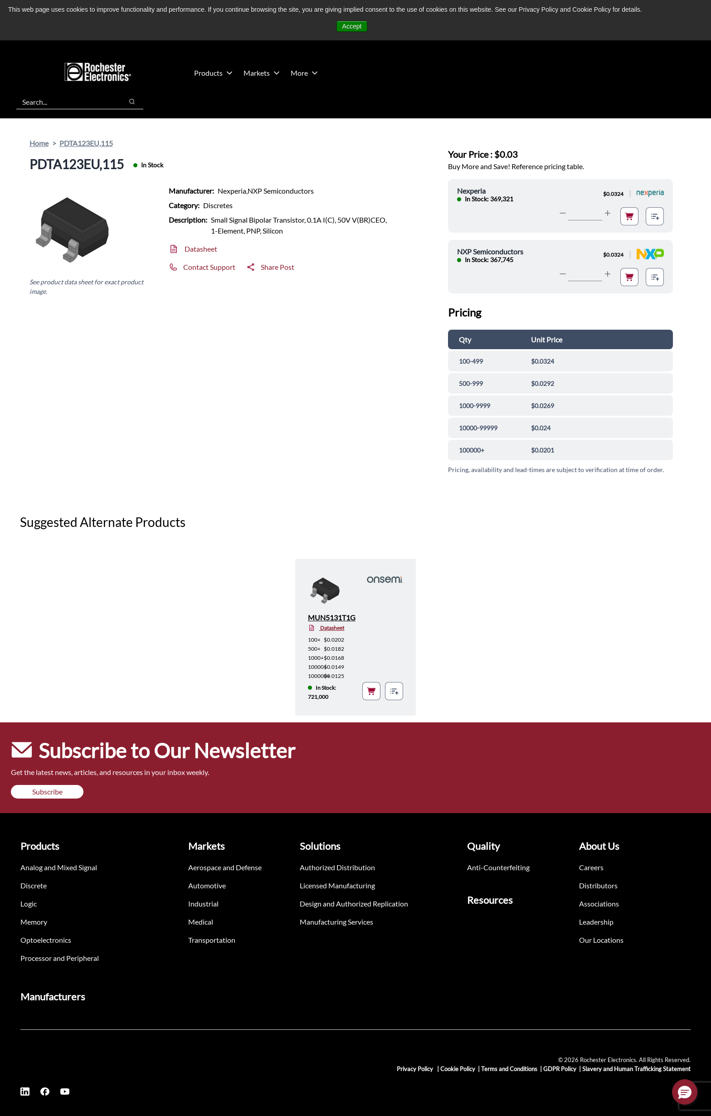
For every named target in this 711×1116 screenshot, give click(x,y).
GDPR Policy (559, 1068)
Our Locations (601, 940)
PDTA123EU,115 (86, 143)
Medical (200, 921)
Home (39, 143)
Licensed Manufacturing (337, 885)
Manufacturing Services (336, 921)
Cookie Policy (457, 1068)
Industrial (203, 903)
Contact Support (209, 267)
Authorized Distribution (337, 867)
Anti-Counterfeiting (498, 867)
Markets (261, 72)
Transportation (211, 940)
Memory (33, 921)
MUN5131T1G (332, 617)
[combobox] (65, 101)
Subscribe (47, 791)
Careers (591, 867)
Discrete (33, 885)
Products (213, 72)
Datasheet (201, 248)
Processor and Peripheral (59, 958)
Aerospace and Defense (225, 867)
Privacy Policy (415, 1068)
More (304, 72)
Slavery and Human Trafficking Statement (636, 1068)
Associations (599, 903)
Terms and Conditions (509, 1068)
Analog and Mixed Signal (58, 867)
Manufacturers (52, 996)
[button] (684, 1092)
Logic (28, 903)
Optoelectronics (45, 940)
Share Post (277, 267)
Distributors (598, 885)
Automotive (207, 885)
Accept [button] (352, 26)
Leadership (596, 921)
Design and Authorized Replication (354, 903)
